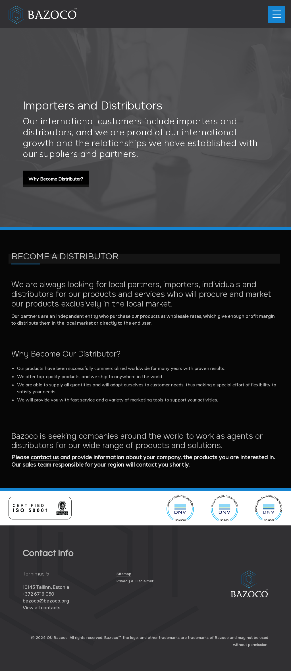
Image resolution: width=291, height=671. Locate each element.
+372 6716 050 (38, 594)
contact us (45, 457)
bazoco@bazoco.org (46, 601)
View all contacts (41, 608)
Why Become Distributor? (55, 179)
